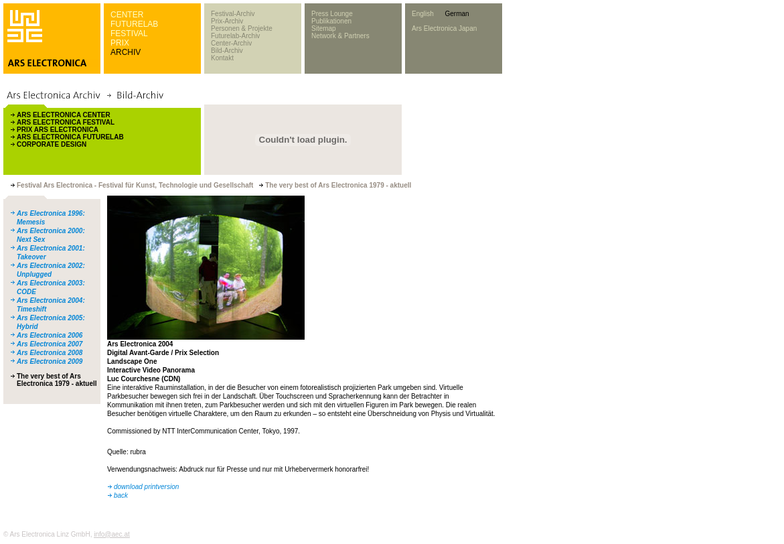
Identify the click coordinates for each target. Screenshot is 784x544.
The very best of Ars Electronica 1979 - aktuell (57, 379)
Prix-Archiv (227, 21)
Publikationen (331, 21)
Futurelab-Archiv (235, 36)
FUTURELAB (134, 24)
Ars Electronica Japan (444, 28)
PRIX (119, 43)
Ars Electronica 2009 (49, 361)
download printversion (146, 486)
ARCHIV (125, 52)
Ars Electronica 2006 (49, 335)
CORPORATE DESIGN (51, 144)
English (423, 13)
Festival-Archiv (233, 13)
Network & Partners (340, 36)
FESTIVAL (129, 33)
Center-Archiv (231, 43)
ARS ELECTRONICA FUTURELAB (70, 137)
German (457, 13)
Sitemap (323, 28)
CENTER (126, 14)
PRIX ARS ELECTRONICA (57, 129)
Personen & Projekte (241, 28)
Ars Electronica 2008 (49, 352)
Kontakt (222, 58)
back (121, 495)
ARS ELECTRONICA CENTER (63, 115)
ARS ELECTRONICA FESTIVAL (65, 122)
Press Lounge (332, 13)
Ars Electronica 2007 (49, 344)
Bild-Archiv (227, 50)
